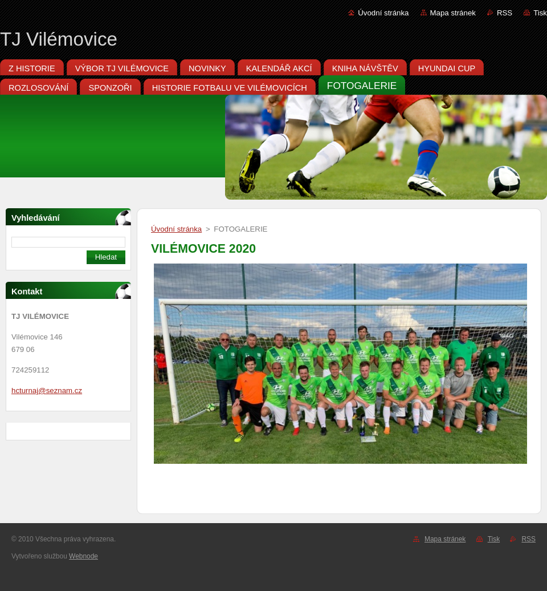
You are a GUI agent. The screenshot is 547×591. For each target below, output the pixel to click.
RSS (504, 13)
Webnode (83, 556)
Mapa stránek (453, 13)
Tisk (540, 13)
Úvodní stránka (383, 13)
